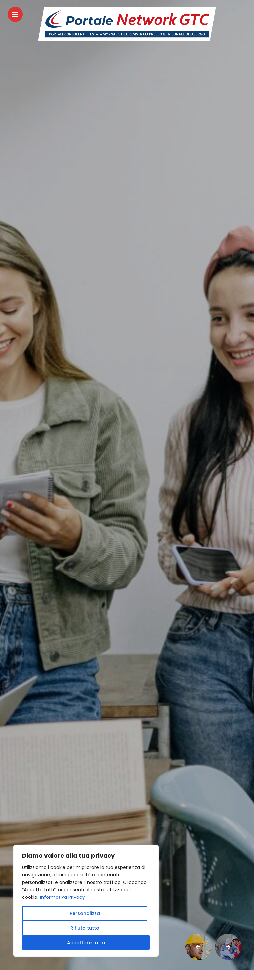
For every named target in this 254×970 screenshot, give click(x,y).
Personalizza (85, 913)
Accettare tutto (86, 942)
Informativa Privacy (62, 897)
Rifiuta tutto (84, 928)
